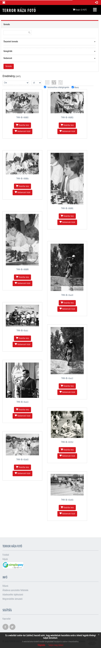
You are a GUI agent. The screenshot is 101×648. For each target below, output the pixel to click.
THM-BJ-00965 (67, 208)
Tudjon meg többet (55, 645)
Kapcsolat (6, 619)
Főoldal (5, 555)
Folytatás (41, 645)
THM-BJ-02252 (67, 442)
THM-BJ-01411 (22, 330)
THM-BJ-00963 (67, 117)
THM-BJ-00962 (22, 117)
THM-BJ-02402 (22, 459)
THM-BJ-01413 (22, 402)
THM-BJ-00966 (22, 269)
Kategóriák (7, 51)
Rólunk (5, 586)
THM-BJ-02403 (67, 500)
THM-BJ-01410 (67, 295)
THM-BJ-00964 (22, 178)
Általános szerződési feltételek (15, 590)
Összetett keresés (10, 41)
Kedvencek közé (22, 131)
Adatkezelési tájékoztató (12, 594)
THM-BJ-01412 (67, 378)
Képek (5, 559)
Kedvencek (7, 58)
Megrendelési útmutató (12, 599)
